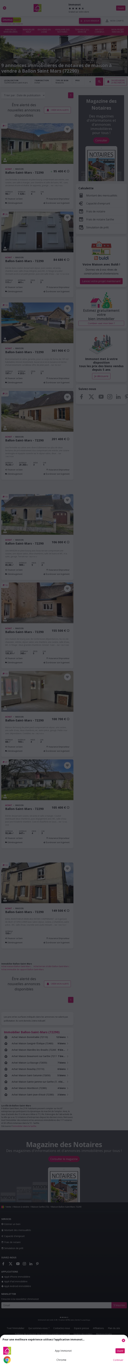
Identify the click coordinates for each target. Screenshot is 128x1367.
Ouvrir (120, 1350)
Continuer (118, 1359)
